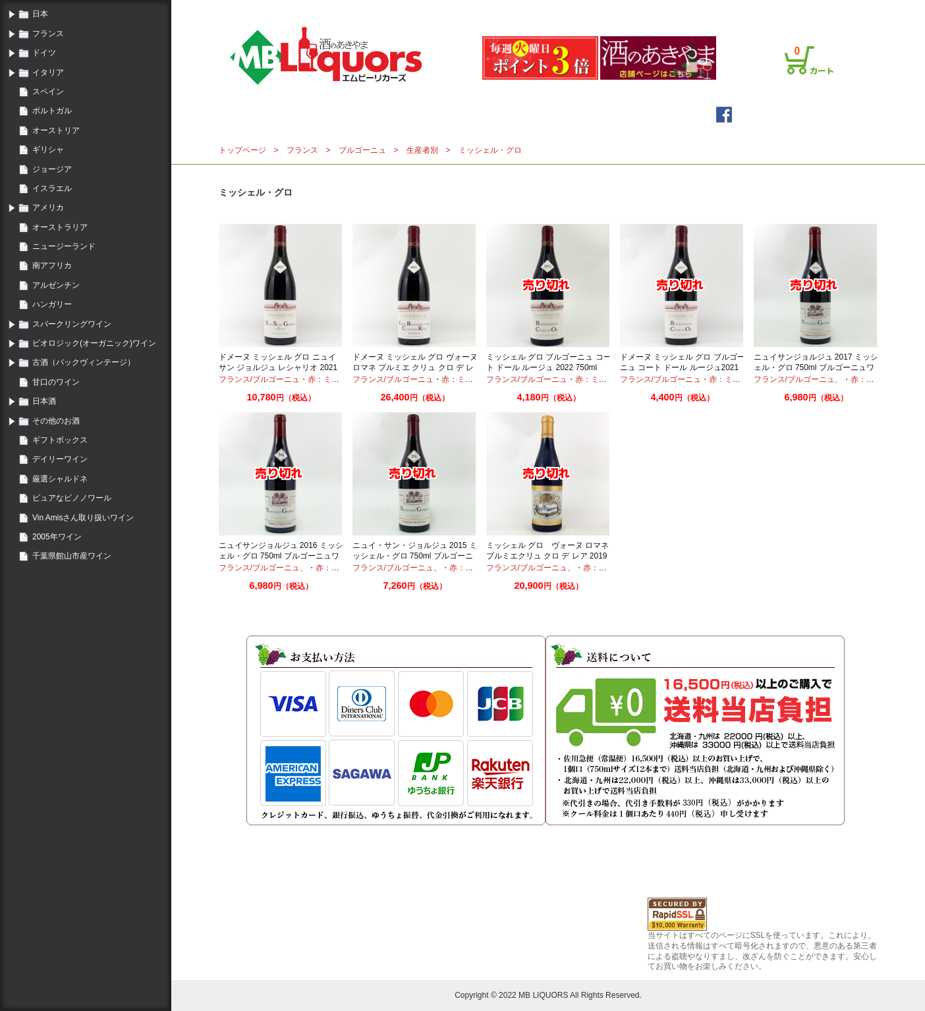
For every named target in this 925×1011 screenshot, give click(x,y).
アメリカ (48, 207)
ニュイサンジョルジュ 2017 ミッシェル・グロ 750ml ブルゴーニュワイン (816, 367)
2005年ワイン (57, 536)
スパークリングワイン (71, 324)
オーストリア (56, 130)
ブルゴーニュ (362, 150)
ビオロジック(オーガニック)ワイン (94, 343)
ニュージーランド (64, 246)
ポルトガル (52, 110)
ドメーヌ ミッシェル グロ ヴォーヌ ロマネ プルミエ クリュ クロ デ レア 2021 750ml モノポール (415, 367)
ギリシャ (48, 149)
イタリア (48, 72)
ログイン (599, 8)
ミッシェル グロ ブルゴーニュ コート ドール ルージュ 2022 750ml (548, 362)
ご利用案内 (682, 8)
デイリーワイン (60, 459)
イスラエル (52, 188)
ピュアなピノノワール (71, 498)
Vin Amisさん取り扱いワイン (83, 517)
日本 (40, 13)
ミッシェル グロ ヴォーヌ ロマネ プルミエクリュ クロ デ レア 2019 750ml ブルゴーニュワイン (547, 555)
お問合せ (813, 8)
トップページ (362, 114)
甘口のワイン (56, 382)
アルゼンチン (56, 285)
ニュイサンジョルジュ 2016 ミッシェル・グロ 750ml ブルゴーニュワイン (281, 555)
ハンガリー (52, 304)
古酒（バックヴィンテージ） (83, 362)
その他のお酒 (56, 420)
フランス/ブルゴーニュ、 (798, 379)
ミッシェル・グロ (490, 150)
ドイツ (44, 52)
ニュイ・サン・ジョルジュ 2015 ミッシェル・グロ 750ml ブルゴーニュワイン (414, 555)
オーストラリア (60, 227)
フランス (48, 33)
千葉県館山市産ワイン (71, 555)
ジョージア (52, 169)
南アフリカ (52, 265)
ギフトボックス (60, 440)
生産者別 (422, 150)
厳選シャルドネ (60, 478)
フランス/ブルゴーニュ (259, 379)
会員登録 (639, 8)
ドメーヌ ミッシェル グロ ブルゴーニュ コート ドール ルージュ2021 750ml (682, 367)
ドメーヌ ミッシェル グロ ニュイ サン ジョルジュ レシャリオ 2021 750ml (278, 367)
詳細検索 (547, 114)
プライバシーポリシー (749, 8)
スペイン (48, 91)
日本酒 (44, 401)
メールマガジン (460, 114)
